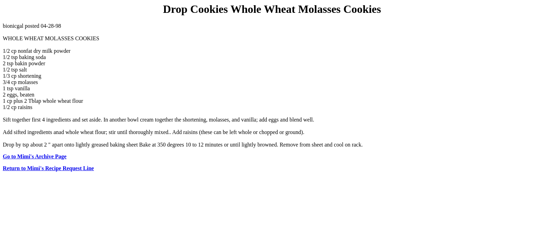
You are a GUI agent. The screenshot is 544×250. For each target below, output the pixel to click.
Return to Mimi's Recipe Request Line (48, 168)
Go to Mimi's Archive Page (35, 156)
